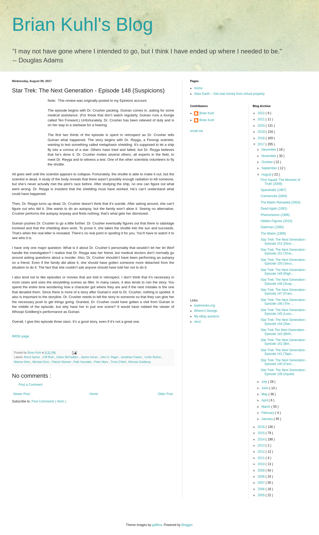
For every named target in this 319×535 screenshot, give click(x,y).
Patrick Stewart (62, 361)
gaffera (157, 525)
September (269, 168)
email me (196, 131)
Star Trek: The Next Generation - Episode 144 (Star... (284, 321)
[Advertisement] (211, 217)
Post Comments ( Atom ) (48, 401)
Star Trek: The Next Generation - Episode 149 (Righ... (284, 271)
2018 (262, 138)
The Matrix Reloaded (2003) (280, 202)
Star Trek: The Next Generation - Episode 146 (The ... (284, 301)
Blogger (187, 525)
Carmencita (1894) (274, 196)
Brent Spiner (32, 357)
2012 (262, 451)
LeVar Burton (153, 357)
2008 (262, 476)
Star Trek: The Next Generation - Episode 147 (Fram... (284, 291)
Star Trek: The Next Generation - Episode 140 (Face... (284, 362)
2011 (262, 458)
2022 (262, 113)
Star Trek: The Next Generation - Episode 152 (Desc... (284, 241)
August (266, 174)
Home (94, 394)
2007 (262, 483)
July (264, 382)
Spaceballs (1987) (273, 190)
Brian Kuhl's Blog (82, 24)
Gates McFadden (67, 357)
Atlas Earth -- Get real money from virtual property (229, 94)
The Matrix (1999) (273, 233)
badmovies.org (204, 305)
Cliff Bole (49, 357)
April (264, 400)
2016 (262, 427)
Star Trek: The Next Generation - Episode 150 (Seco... (284, 261)
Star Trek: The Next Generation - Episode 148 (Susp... (284, 281)
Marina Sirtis (22, 361)
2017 (262, 144)
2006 (262, 489)
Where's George (205, 311)
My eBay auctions (206, 316)
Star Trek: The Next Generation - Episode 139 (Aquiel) (284, 372)
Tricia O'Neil (118, 361)
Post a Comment (30, 385)
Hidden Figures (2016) (276, 221)
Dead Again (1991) (274, 208)
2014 (262, 439)
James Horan (90, 357)
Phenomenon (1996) (275, 215)
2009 (262, 470)
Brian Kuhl (206, 113)
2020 (262, 126)
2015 (262, 433)
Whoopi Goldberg (139, 361)
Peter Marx (101, 361)
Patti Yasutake (83, 361)
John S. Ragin (109, 357)
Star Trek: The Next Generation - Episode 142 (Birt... (284, 342)
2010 (262, 464)
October (267, 162)
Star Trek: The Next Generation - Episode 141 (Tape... (284, 352)
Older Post (165, 394)
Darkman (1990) (272, 227)
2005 (262, 495)
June (265, 388)
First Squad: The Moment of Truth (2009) (280, 181)
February (268, 413)
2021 (262, 119)
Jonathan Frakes (132, 357)
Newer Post (21, 394)
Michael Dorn (41, 361)
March (266, 407)
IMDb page (20, 336)
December (269, 149)
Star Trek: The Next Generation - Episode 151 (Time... (284, 251)
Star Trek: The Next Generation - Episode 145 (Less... (284, 312)
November (269, 156)
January (267, 419)
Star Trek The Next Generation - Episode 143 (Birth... (283, 332)
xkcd (197, 322)
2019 (262, 132)
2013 (262, 445)
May (264, 394)
